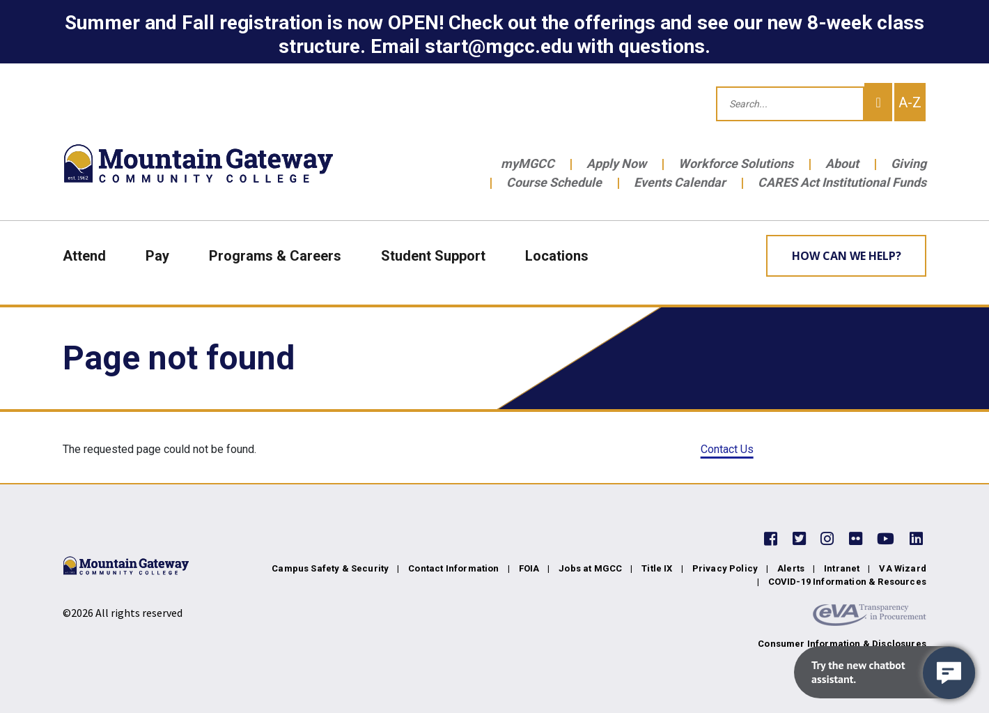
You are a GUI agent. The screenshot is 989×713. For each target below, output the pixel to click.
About (842, 163)
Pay (157, 255)
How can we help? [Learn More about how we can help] (846, 255)
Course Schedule (554, 182)
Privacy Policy (725, 568)
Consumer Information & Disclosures (842, 643)
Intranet (841, 568)
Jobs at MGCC (590, 568)
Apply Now (616, 163)
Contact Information (453, 568)
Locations (557, 255)
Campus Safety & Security (330, 568)
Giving (908, 163)
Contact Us (727, 449)
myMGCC (527, 163)
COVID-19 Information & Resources (847, 581)
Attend (84, 255)
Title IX (656, 568)
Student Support (433, 255)
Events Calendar (680, 182)
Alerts (790, 568)
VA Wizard (902, 568)
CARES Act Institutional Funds (842, 182)
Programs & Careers (275, 255)
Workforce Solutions (735, 163)
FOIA (529, 568)
